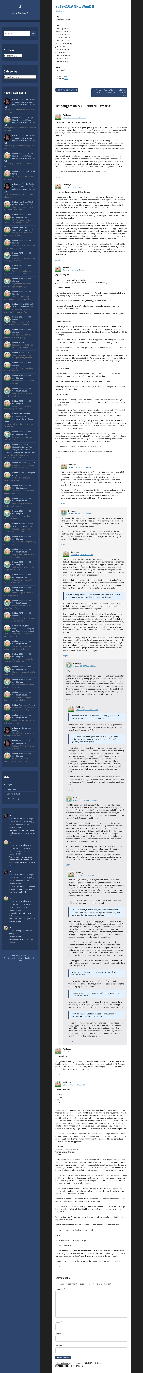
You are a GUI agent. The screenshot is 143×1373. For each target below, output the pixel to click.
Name (58, 1322)
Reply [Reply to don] (68, 865)
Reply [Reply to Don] (63, 544)
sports (66, 76)
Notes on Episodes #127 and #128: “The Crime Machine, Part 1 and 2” (111, 92)
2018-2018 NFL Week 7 (67, 90)
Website (58, 1345)
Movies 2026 (24, 342)
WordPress (24, 955)
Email (58, 1334)
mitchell (12, 818)
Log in (9, 784)
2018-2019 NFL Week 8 (74, 6)
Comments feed (13, 794)
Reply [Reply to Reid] (57, 177)
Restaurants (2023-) (27, 462)
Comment (60, 1289)
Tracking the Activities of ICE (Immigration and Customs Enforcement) (23, 628)
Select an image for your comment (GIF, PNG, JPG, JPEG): (78, 1363)
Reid (11, 845)
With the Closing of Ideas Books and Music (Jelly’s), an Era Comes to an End (21, 821)
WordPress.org (13, 798)
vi (19, 7)
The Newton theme (12, 958)
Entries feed (11, 789)
